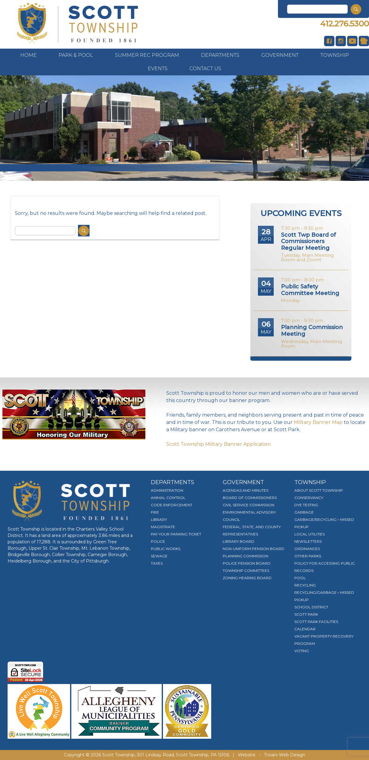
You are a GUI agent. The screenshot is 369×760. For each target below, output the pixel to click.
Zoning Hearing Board (247, 578)
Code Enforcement (171, 505)
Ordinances (307, 548)
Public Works (165, 548)
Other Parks (307, 556)
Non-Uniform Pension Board (253, 548)
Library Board (238, 541)
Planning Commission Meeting (312, 330)
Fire (155, 512)
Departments (220, 55)
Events (158, 68)
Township (334, 55)
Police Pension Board (246, 563)
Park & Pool (76, 55)
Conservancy (308, 497)
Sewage (159, 556)
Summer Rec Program (147, 55)
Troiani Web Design (284, 755)
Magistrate (163, 526)
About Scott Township (318, 490)
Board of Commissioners (250, 497)
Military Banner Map (318, 422)
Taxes (157, 563)
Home (28, 55)
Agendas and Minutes (245, 490)
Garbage (304, 512)
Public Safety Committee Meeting (310, 290)
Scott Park (306, 614)
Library (159, 519)
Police (158, 541)
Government (280, 55)
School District (311, 607)
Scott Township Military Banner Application (218, 444)
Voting (301, 650)
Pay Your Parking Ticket (176, 534)
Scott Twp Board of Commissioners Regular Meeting (308, 241)
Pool (300, 578)
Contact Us (205, 68)
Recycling (305, 585)
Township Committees (246, 570)
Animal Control (168, 497)
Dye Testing (306, 505)
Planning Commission (245, 556)
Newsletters (308, 541)
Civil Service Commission (248, 505)
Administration (167, 490)
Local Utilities (309, 534)
